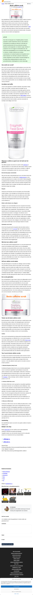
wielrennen (25, 164)
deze (30, 26)
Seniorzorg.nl (10, 1)
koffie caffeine (23, 95)
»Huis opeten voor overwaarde (16, 565)
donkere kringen (23, 177)
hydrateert (5, 376)
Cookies (15, 593)
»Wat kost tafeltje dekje (16, 569)
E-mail (3, 539)
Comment (4, 523)
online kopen (7, 429)
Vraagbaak (5, 473)
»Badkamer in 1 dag (16, 567)
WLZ (4, 476)
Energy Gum (27, 340)
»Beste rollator (16, 560)
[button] (31, 579)
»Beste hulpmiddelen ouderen (16, 562)
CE (3, 480)
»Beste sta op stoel (16, 556)
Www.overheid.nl (6, 471)
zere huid (15, 228)
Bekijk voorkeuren (16, 591)
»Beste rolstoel (16, 558)
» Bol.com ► (6, 442)
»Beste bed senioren (16, 555)
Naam (3, 535)
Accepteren (16, 586)
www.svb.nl (5, 475)
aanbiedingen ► (9, 483)
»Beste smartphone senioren (16, 572)
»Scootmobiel (16, 570)
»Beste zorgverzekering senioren (16, 574)
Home (3, 3)
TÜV (4, 478)
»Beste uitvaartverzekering (16, 553)
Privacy (18, 593)
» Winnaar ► (6, 439)
